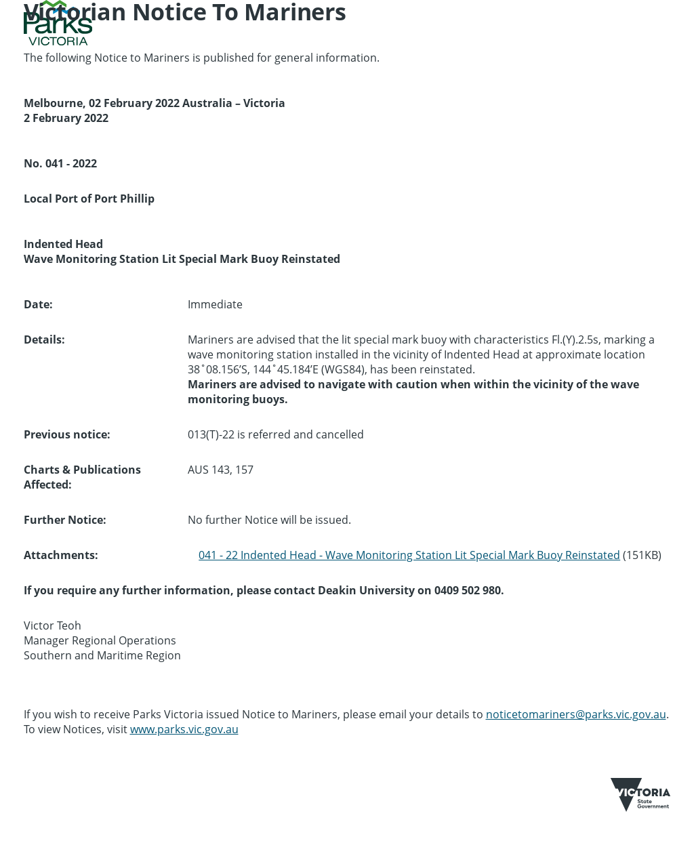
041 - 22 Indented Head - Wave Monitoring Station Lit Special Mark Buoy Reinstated (409, 555)
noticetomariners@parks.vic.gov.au (576, 714)
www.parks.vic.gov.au (184, 729)
